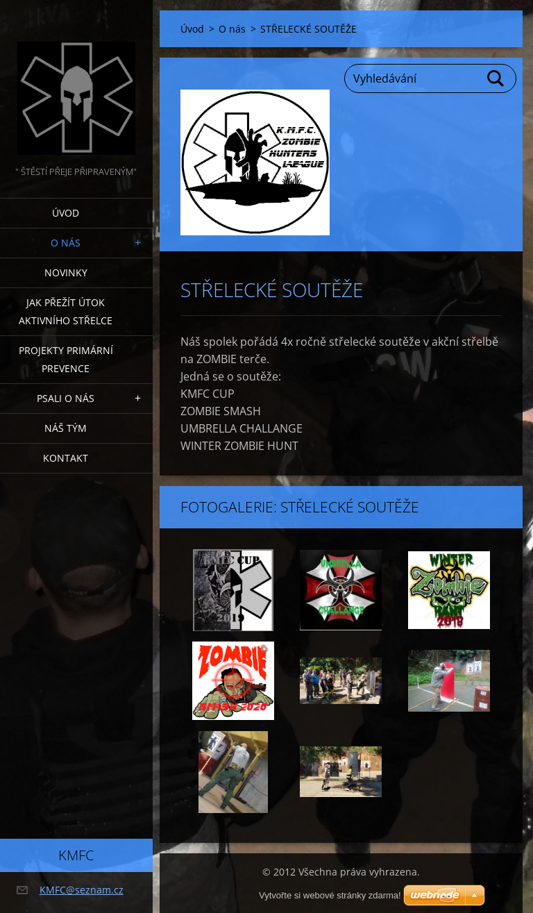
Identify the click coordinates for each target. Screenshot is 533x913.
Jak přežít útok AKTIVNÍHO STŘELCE (65, 311)
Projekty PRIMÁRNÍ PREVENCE (66, 359)
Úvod (65, 212)
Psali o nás (65, 398)
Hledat (496, 78)
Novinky (65, 272)
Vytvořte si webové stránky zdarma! (330, 895)
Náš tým (65, 428)
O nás (66, 242)
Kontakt (65, 457)
